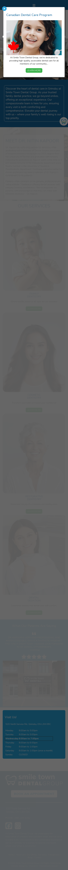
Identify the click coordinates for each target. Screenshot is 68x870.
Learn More (34, 70)
